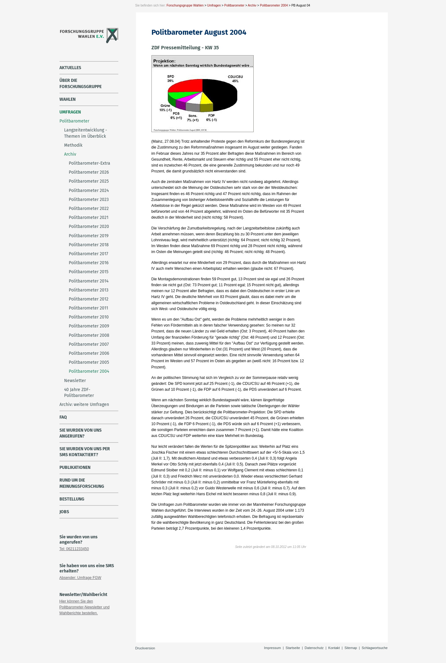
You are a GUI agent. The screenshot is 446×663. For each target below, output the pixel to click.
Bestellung (71, 499)
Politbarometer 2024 (89, 190)
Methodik (73, 145)
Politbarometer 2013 (88, 290)
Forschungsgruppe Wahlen (185, 5)
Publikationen (74, 467)
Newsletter (75, 380)
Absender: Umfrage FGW (80, 578)
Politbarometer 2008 (89, 335)
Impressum (272, 648)
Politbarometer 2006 (89, 353)
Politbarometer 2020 (89, 226)
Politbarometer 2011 (88, 308)
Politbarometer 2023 (89, 199)
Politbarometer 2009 (89, 326)
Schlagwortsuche (375, 648)
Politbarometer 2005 (89, 362)
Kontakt (334, 648)
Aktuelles (70, 67)
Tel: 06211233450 (74, 549)
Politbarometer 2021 (88, 217)
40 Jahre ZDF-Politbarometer (79, 392)
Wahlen (67, 99)
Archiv (252, 5)
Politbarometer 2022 (89, 208)
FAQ (63, 417)
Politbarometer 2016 (88, 262)
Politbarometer (234, 5)
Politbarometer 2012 (88, 299)
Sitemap (350, 648)
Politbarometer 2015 (88, 271)
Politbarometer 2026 (89, 172)
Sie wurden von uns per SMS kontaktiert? (84, 451)
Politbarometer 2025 (89, 181)
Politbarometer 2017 (88, 253)
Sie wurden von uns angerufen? (80, 433)
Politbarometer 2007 (89, 344)
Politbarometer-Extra (89, 163)
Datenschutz (314, 648)
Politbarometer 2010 (89, 317)
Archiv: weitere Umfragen (84, 404)
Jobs (64, 511)
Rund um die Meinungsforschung (81, 483)
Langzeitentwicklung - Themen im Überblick (85, 133)
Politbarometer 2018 (89, 244)
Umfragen (214, 5)
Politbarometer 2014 (88, 281)
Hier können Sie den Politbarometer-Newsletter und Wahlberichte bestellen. (84, 607)
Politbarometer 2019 (88, 235)
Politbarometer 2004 (274, 5)
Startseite (293, 648)
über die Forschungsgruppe (80, 83)
